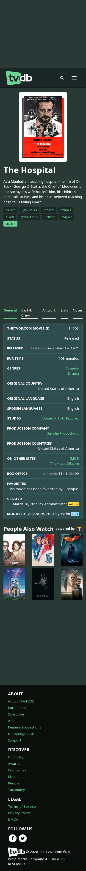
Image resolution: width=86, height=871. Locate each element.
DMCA (13, 819)
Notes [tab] (78, 310)
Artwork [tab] (49, 310)
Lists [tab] (64, 310)
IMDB (74, 458)
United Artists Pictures (60, 418)
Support (14, 740)
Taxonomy (16, 789)
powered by (69, 529)
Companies (17, 770)
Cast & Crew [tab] (26, 312)
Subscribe (16, 714)
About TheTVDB (21, 701)
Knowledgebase (21, 733)
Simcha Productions (63, 433)
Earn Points (17, 707)
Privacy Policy (19, 812)
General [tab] (10, 310)
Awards (14, 763)
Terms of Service (22, 806)
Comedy (72, 368)
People (13, 783)
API (11, 720)
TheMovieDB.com (64, 463)
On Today (15, 757)
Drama (73, 373)
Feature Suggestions (24, 727)
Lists (11, 776)
